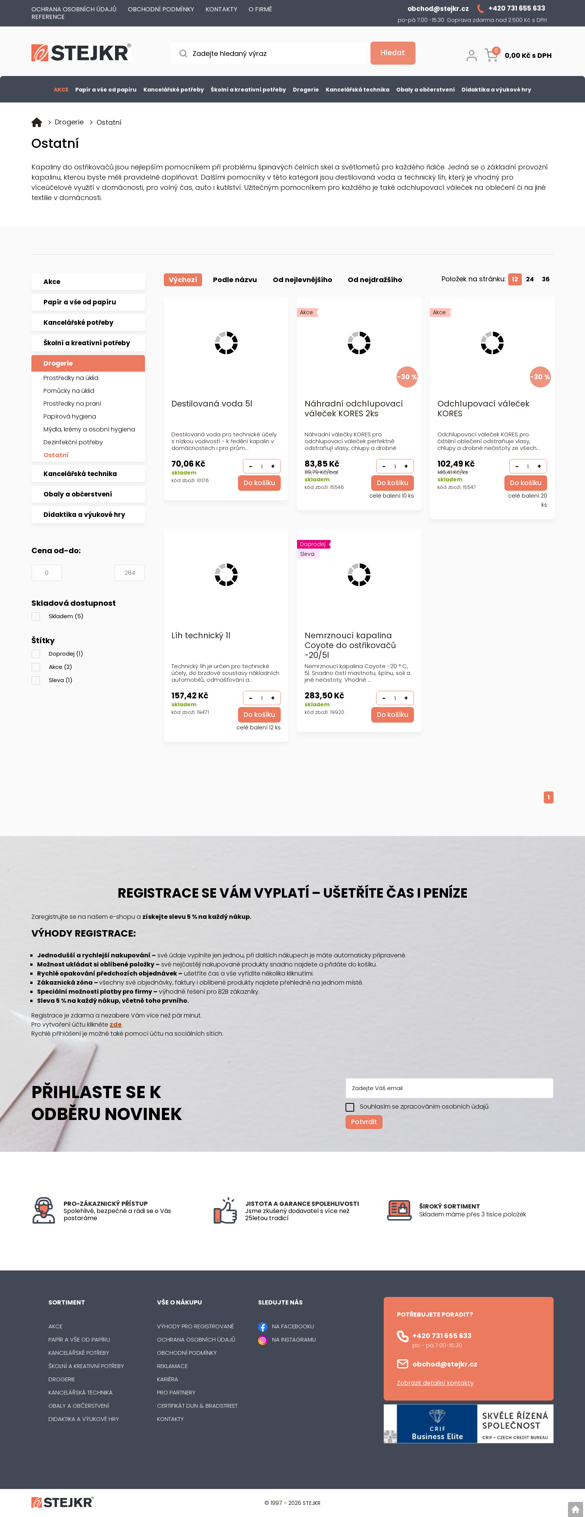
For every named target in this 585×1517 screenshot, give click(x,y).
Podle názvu (235, 279)
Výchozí (183, 279)
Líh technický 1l (200, 636)
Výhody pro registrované (195, 1327)
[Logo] (81, 53)
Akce (60, 667)
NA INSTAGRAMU (294, 1340)
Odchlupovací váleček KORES (483, 409)
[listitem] (486, 1214)
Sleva (61, 680)
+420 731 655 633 (441, 1335)
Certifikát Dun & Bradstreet (197, 1406)
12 (515, 279)
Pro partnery (176, 1393)
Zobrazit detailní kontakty (435, 1383)
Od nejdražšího (375, 279)
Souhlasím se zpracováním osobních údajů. (425, 1106)
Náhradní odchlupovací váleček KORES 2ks (354, 409)
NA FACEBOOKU (293, 1327)
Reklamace (172, 1366)
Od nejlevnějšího (302, 279)
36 (546, 279)
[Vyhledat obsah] (391, 53)
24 (530, 279)
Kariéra (167, 1380)
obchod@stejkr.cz (445, 1364)
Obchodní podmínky (187, 1353)
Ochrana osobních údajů (196, 1340)
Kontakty (170, 1419)
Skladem (66, 616)
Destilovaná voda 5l (211, 404)
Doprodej (66, 654)
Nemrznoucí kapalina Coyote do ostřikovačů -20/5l (350, 646)
